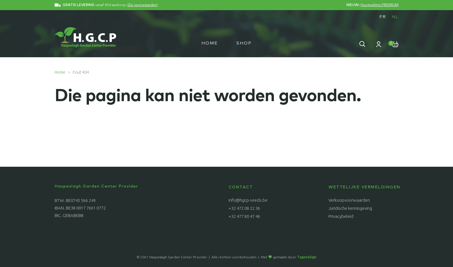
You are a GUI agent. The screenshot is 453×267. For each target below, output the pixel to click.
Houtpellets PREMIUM (379, 5)
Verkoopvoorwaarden (349, 200)
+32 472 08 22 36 (244, 208)
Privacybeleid (340, 216)
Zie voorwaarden (142, 5)
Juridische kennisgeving (350, 208)
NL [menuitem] (395, 17)
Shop (244, 43)
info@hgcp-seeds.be (248, 200)
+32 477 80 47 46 (244, 216)
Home (209, 43)
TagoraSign (306, 257)
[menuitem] (382, 16)
